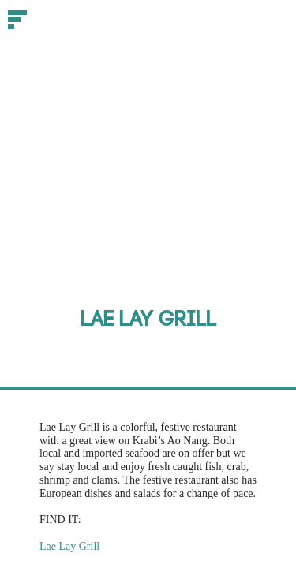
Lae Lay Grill (69, 546)
